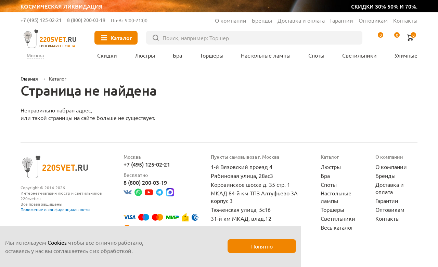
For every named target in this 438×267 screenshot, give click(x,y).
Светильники (338, 218)
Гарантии (341, 20)
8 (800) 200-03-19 (86, 20)
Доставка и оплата (301, 20)
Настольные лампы (336, 197)
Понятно (262, 246)
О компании (230, 20)
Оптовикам (373, 20)
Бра (325, 175)
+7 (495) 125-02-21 (41, 20)
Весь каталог (337, 227)
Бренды (262, 20)
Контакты (405, 20)
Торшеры (332, 209)
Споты (329, 184)
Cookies (57, 242)
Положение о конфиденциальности (55, 209)
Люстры (331, 166)
